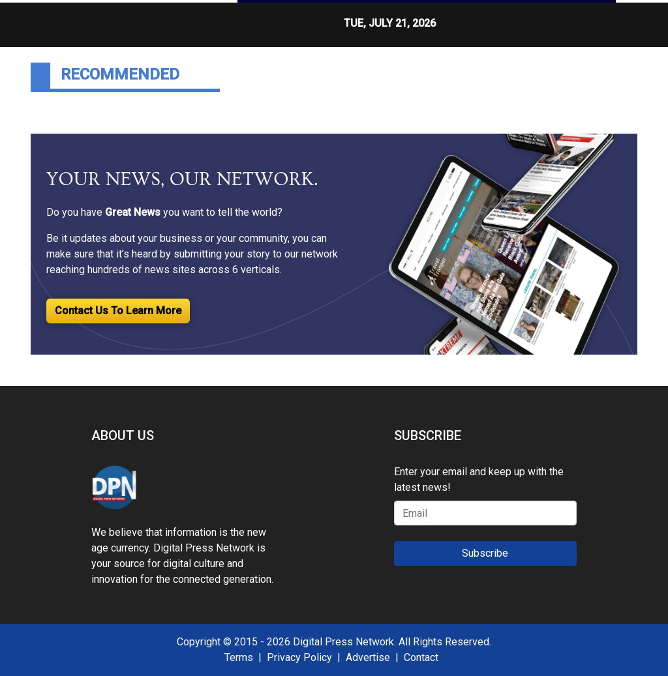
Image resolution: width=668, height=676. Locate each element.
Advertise (368, 657)
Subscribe (485, 553)
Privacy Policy (299, 657)
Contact (421, 657)
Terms (238, 657)
